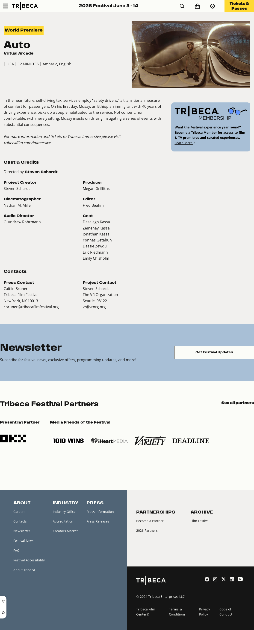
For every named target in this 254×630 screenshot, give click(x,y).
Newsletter (21, 531)
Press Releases (97, 521)
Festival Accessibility (29, 560)
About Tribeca (24, 570)
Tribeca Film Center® (145, 612)
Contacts (20, 521)
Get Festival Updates (214, 352)
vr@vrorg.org (94, 306)
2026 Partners (147, 530)
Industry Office (64, 511)
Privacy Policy (204, 612)
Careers (19, 511)
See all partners (237, 403)
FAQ (16, 550)
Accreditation (63, 521)
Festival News (23, 540)
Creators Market (65, 531)
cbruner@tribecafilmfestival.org (31, 306)
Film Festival (200, 521)
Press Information (100, 511)
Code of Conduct (225, 612)
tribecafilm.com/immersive (27, 142)
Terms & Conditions (177, 612)
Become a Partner (150, 521)
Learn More (185, 143)
